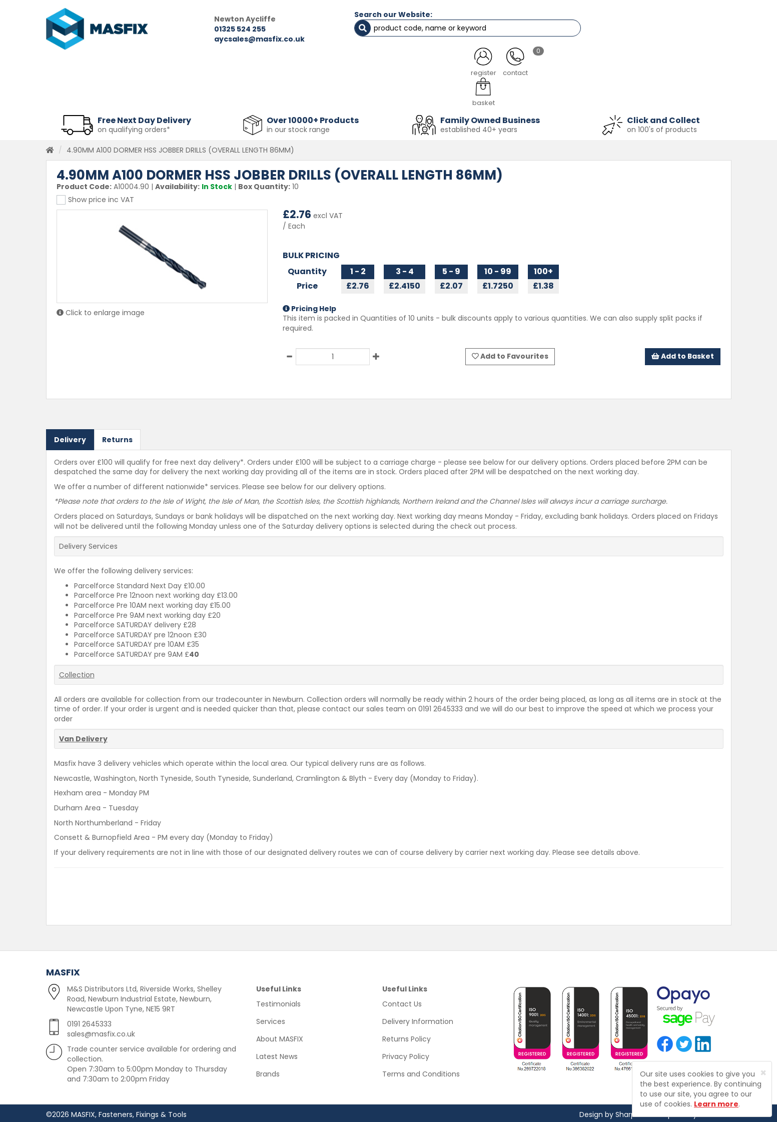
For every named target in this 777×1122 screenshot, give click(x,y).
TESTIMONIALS (678, 70)
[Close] (763, 1072)
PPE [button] (512, 95)
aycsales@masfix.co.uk (231, 39)
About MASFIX (279, 1036)
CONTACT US (573, 70)
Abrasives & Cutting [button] (289, 95)
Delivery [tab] (70, 437)
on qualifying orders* (134, 127)
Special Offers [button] (581, 95)
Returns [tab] (117, 437)
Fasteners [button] (82, 95)
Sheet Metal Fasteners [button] (177, 95)
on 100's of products (662, 127)
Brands (268, 1071)
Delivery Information (417, 1019)
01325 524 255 (212, 29)
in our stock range (298, 127)
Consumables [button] (386, 95)
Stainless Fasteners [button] (678, 95)
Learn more (716, 1104)
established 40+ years (478, 127)
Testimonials (278, 1001)
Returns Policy (406, 1036)
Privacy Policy (405, 1054)
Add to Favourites (510, 354)
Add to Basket (682, 354)
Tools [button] (459, 95)
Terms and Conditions (421, 1071)
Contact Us (402, 1001)
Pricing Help (309, 306)
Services (270, 1019)
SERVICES (374, 70)
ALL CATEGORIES (180, 70)
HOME (85, 70)
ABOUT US (284, 70)
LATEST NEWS (469, 70)
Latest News (277, 1054)
